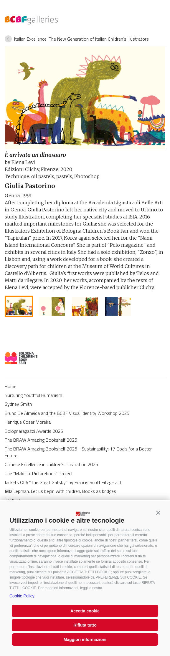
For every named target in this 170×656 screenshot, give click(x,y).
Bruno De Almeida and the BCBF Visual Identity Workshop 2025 (67, 413)
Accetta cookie (85, 611)
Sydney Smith (18, 403)
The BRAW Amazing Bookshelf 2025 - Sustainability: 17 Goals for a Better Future (78, 452)
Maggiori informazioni (85, 639)
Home (10, 386)
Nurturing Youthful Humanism (33, 395)
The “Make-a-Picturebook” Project (39, 473)
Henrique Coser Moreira (28, 421)
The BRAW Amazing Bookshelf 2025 (41, 439)
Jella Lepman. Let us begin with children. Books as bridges (60, 491)
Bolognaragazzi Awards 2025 (34, 431)
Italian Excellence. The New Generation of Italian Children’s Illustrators (81, 38)
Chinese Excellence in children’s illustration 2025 (51, 464)
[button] (158, 512)
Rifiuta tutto (85, 625)
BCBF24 (13, 500)
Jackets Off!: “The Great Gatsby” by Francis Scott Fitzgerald (63, 482)
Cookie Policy (21, 596)
